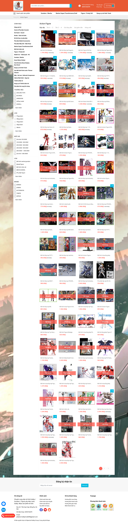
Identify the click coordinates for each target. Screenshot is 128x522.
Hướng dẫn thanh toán (71, 501)
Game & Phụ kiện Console (21, 30)
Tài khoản (99, 5)
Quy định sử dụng (44, 505)
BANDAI (19, 184)
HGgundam (20, 121)
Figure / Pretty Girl (87, 13)
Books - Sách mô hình (20, 35)
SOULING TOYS (21, 92)
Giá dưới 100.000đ (22, 139)
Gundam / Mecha (46, 13)
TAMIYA (19, 193)
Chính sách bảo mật (45, 499)
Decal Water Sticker (19, 60)
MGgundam (20, 119)
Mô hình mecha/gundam (23, 161)
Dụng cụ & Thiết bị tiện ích (21, 83)
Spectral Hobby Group (33, 520)
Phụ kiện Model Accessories (22, 41)
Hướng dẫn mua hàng (71, 499)
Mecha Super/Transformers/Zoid (66, 13)
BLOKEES (19, 95)
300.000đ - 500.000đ (22, 148)
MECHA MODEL (21, 170)
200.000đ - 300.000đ (22, 145)
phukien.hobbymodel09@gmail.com (27, 517)
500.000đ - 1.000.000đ (23, 150)
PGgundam (20, 116)
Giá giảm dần (78, 27)
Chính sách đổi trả (45, 503)
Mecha (18, 127)
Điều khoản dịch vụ (70, 505)
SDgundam (20, 124)
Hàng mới (88, 27)
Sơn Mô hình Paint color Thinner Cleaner (23, 71)
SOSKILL (19, 104)
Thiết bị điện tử (18, 80)
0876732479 (86, 7)
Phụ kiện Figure (21, 172)
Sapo (48, 520)
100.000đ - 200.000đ (22, 142)
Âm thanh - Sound (19, 32)
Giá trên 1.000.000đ (22, 153)
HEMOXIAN (20, 98)
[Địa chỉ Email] (64, 485)
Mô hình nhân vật (19, 49)
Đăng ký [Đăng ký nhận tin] (84, 485)
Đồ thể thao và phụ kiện (20, 38)
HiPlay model (20, 101)
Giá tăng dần (68, 27)
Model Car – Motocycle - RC (22, 54)
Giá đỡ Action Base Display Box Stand (21, 64)
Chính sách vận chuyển (46, 501)
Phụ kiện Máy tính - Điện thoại (22, 43)
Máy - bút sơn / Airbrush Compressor (24, 75)
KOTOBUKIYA (20, 190)
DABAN (19, 187)
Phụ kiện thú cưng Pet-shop (22, 86)
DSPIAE (19, 196)
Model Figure (20, 164)
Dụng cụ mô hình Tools (104, 13)
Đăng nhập (99, 6)
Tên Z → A (58, 27)
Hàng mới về (17, 27)
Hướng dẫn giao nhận (71, 503)
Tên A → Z (50, 27)
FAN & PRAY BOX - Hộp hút (21, 78)
